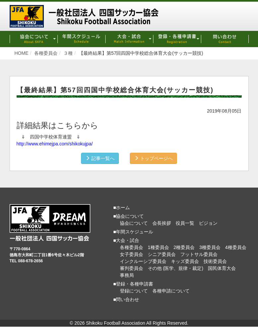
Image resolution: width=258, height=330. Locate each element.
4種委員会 (235, 247)
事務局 (127, 275)
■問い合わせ (126, 299)
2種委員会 (184, 247)
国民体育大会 (222, 268)
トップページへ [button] (153, 158)
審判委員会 (131, 268)
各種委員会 (131, 247)
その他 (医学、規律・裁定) (175, 268)
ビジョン (208, 223)
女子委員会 (131, 254)
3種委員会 (209, 247)
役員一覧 (185, 223)
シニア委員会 (162, 254)
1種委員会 (158, 247)
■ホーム (121, 207)
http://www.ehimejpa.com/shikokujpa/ (55, 143)
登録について (134, 290)
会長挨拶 (161, 223)
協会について (134, 223)
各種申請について (171, 290)
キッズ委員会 (185, 261)
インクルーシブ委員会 (143, 261)
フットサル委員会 (198, 254)
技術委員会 (215, 261)
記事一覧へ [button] (100, 158)
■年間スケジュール (133, 231)
